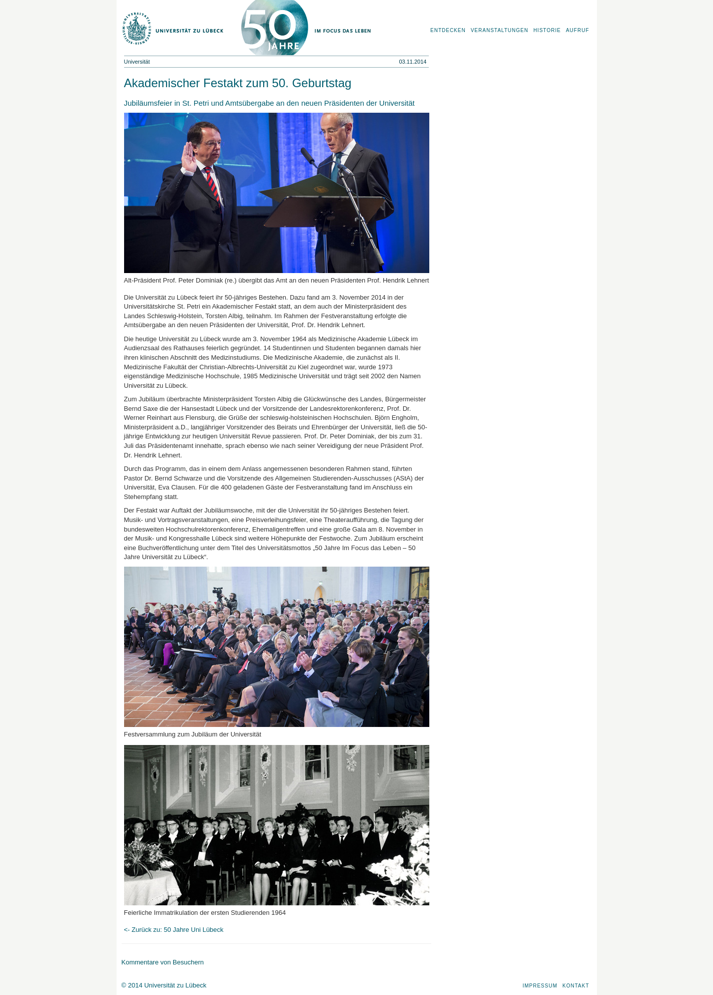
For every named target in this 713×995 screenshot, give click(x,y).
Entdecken (448, 30)
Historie (547, 30)
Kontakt (575, 985)
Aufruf (577, 30)
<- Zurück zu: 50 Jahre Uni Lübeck (174, 929)
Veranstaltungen (499, 30)
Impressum (539, 985)
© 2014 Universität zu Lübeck (164, 985)
